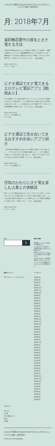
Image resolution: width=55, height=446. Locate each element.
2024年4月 (37, 339)
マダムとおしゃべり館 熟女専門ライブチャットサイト (42, 259)
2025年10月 (37, 293)
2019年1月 (37, 373)
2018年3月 (37, 399)
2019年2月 (37, 371)
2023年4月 (37, 355)
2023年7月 (37, 347)
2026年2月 (37, 282)
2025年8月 (37, 298)
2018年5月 (37, 394)
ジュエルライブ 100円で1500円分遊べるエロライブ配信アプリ (42, 248)
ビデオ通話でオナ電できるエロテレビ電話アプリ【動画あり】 (26, 88)
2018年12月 (37, 376)
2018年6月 (37, 391)
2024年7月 (37, 332)
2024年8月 (37, 329)
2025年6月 (37, 303)
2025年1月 (37, 316)
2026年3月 (37, 280)
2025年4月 (37, 308)
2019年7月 (37, 368)
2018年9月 (37, 384)
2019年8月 (37, 365)
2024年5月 (37, 337)
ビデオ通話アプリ (16, 114)
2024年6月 (37, 334)
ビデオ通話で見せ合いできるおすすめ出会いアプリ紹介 (26, 139)
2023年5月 (37, 352)
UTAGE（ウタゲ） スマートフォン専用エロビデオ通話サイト (42, 254)
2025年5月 (37, 306)
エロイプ (6, 410)
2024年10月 (37, 324)
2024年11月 (37, 321)
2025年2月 (37, 313)
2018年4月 (37, 397)
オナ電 (13, 66)
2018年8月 (37, 386)
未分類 (6, 421)
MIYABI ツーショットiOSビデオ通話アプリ (42, 243)
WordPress (19, 438)
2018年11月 (37, 378)
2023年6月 (37, 350)
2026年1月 (37, 285)
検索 (5, 239)
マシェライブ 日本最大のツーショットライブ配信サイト (42, 264)
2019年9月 (37, 363)
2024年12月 (37, 319)
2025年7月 (37, 300)
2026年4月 (37, 277)
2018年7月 (37, 389)
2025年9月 (37, 295)
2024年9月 (37, 326)
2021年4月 (37, 360)
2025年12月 (37, 287)
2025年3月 (37, 311)
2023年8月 (37, 345)
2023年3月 (37, 358)
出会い (6, 418)
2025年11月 (37, 290)
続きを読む (39, 58)
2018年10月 (37, 381)
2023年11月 (37, 342)
